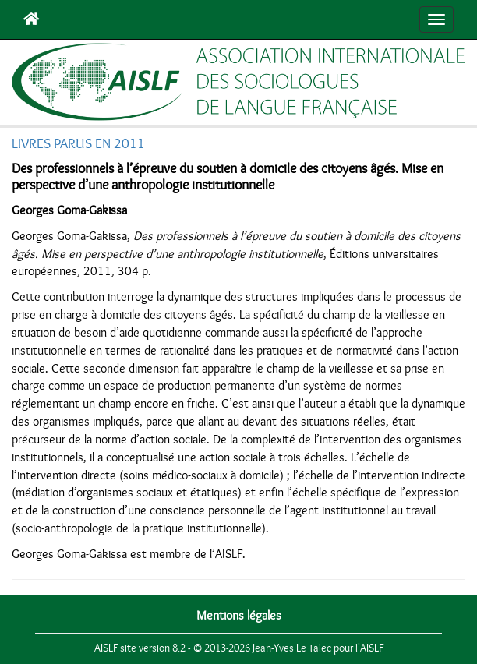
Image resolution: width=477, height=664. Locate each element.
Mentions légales (238, 616)
